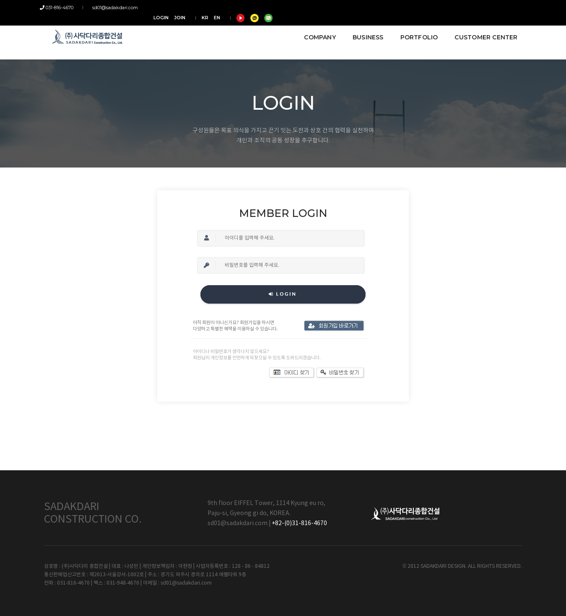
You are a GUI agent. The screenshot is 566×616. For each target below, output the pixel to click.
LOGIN (406, 7)
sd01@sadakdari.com (112, 7)
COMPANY (316, 30)
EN (462, 7)
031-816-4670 (61, 7)
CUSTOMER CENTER (482, 30)
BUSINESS (363, 30)
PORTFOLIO (415, 30)
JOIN (425, 7)
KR (450, 7)
